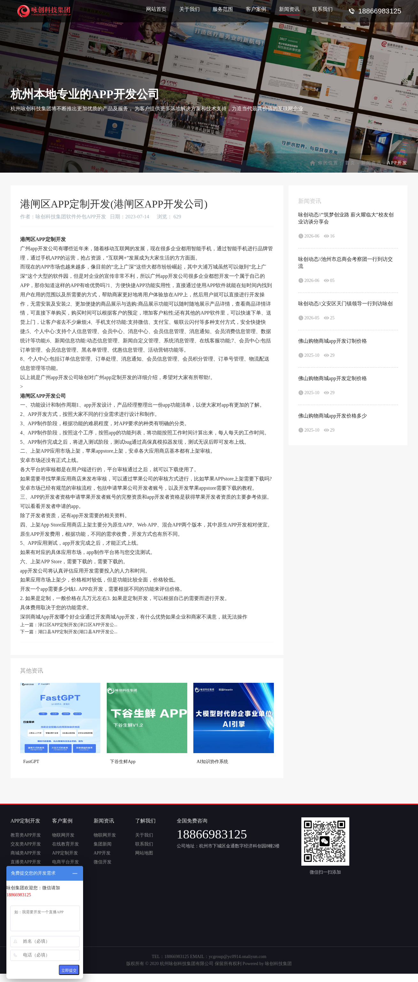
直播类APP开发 (26, 862)
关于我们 (189, 9)
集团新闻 (103, 844)
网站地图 (144, 853)
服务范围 (223, 9)
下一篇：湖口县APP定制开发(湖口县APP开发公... (69, 631)
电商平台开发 (65, 862)
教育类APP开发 (26, 835)
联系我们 (322, 9)
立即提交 (69, 970)
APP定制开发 (65, 853)
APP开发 (102, 853)
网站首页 (156, 9)
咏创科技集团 (278, 963)
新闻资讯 (289, 9)
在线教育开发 (65, 844)
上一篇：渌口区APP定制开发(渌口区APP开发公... (69, 624)
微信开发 (103, 862)
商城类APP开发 (26, 853)
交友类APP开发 (26, 844)
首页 (350, 162)
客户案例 (256, 9)
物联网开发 (63, 835)
